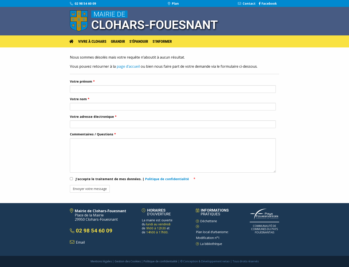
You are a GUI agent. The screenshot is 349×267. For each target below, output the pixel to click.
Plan (173, 3)
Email (80, 242)
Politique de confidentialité (167, 179)
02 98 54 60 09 (83, 3)
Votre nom (79, 99)
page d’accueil (128, 66)
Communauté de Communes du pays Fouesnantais (264, 229)
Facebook (268, 3)
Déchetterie (208, 221)
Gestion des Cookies (128, 261)
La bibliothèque (211, 244)
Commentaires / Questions (93, 134)
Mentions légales (101, 261)
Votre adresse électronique (93, 116)
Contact (247, 3)
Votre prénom (82, 81)
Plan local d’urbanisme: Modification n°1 (212, 235)
